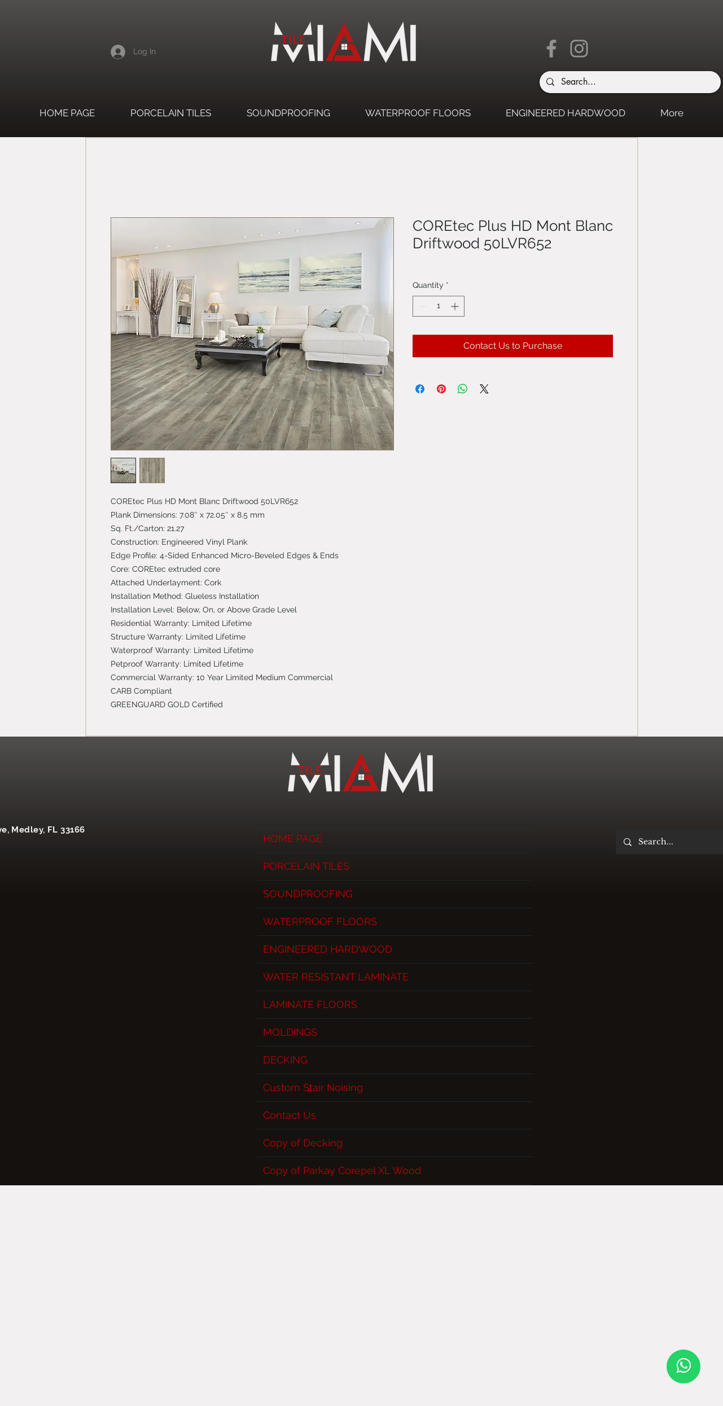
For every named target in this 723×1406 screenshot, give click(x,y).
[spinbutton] (438, 306)
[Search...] (629, 82)
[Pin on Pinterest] (441, 389)
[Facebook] (551, 48)
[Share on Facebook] (420, 389)
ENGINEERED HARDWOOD (327, 949)
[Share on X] (484, 389)
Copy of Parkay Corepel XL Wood (342, 1170)
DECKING (285, 1060)
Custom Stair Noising (313, 1087)
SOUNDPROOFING (308, 894)
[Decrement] (421, 306)
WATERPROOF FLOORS (320, 921)
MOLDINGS (290, 1032)
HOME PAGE (292, 838)
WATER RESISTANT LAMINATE (336, 977)
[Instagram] (579, 48)
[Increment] (456, 306)
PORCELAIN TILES (306, 866)
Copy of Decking (303, 1143)
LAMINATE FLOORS (310, 1004)
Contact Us (289, 1115)
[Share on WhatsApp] (463, 389)
